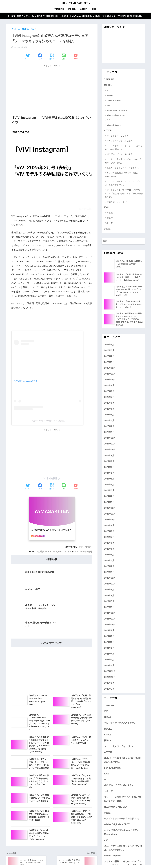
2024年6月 (109, 474)
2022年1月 (109, 608)
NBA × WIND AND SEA (117, 110)
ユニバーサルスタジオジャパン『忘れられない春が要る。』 (123, 148)
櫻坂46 (110, 218)
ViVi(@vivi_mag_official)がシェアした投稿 (47, 421)
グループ (108, 223)
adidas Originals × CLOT (117, 115)
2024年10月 (110, 450)
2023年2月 (109, 567)
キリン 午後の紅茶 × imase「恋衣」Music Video (122, 175)
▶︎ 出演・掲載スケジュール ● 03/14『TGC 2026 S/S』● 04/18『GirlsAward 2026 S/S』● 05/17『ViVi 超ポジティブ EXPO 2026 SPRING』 (75, 16)
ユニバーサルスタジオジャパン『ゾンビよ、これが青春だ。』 (123, 183)
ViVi (81, 547)
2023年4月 (109, 555)
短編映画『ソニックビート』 (119, 202)
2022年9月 (109, 590)
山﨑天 (40, 551)
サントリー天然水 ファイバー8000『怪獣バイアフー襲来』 (123, 161)
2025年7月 (109, 398)
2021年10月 (110, 626)
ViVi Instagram (54, 551)
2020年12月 (110, 672)
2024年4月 (109, 486)
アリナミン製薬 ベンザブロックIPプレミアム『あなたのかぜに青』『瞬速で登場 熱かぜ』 (124, 194)
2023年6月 (109, 544)
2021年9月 (109, 631)
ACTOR (83, 9)
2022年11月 (110, 585)
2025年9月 (109, 386)
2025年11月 (110, 375)
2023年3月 (109, 561)
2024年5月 (109, 480)
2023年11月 (110, 515)
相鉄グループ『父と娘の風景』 (120, 154)
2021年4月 (109, 655)
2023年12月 (110, 509)
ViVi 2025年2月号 (83, 551)
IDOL (94, 9)
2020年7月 (109, 690)
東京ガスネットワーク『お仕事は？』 (123, 168)
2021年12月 (110, 614)
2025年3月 (109, 421)
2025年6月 (109, 404)
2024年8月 (109, 462)
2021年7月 (109, 637)
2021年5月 (109, 649)
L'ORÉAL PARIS (114, 100)
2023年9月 (109, 526)
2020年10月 (110, 678)
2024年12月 (110, 439)
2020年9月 (109, 684)
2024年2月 (109, 497)
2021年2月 (109, 666)
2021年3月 (109, 661)
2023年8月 (109, 532)
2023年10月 (110, 521)
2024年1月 (109, 503)
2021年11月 (110, 620)
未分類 (107, 229)
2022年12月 (110, 579)
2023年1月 (109, 573)
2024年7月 (109, 468)
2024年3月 (109, 491)
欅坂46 (110, 213)
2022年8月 (109, 596)
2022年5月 (109, 602)
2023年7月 (109, 538)
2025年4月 (109, 415)
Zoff (108, 120)
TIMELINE (59, 9)
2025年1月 (109, 433)
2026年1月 (109, 363)
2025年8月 (109, 392)
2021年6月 (109, 643)
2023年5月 (109, 550)
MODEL (72, 9)
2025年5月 (109, 410)
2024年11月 (110, 445)
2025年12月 (110, 369)
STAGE (110, 96)
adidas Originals (114, 125)
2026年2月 (109, 357)
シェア (68, 551)
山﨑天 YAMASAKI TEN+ (75, 3)
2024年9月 (109, 456)
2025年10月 (110, 381)
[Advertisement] (51, 87)
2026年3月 (109, 351)
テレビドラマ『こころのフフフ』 (121, 136)
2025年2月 (109, 427)
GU (108, 105)
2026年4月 (109, 346)
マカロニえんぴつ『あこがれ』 (120, 141)
